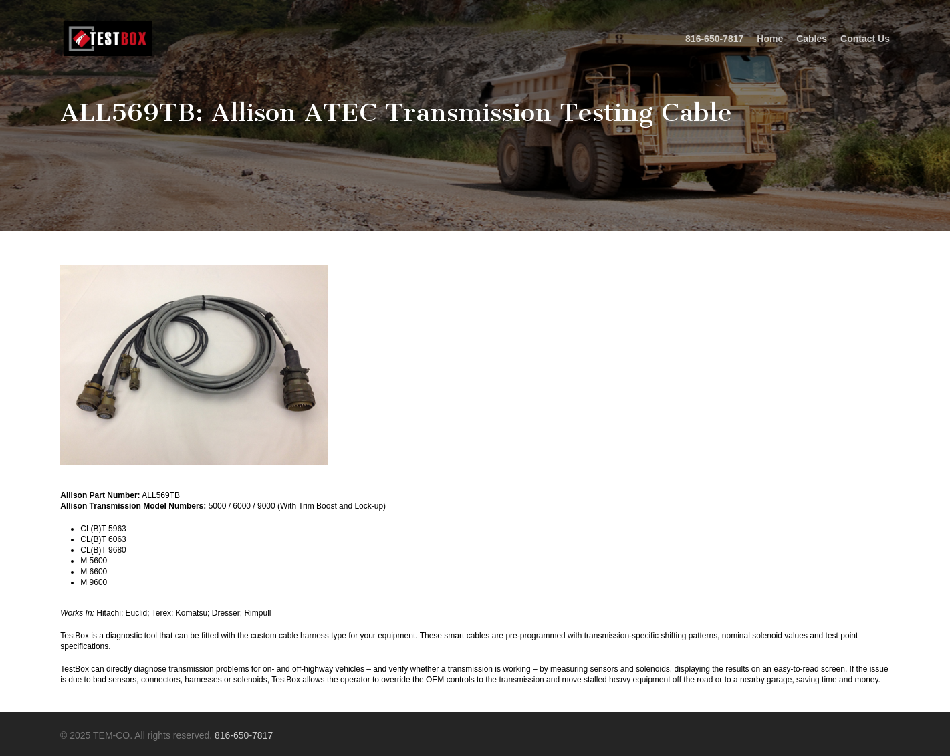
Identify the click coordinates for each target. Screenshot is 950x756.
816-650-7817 (244, 735)
